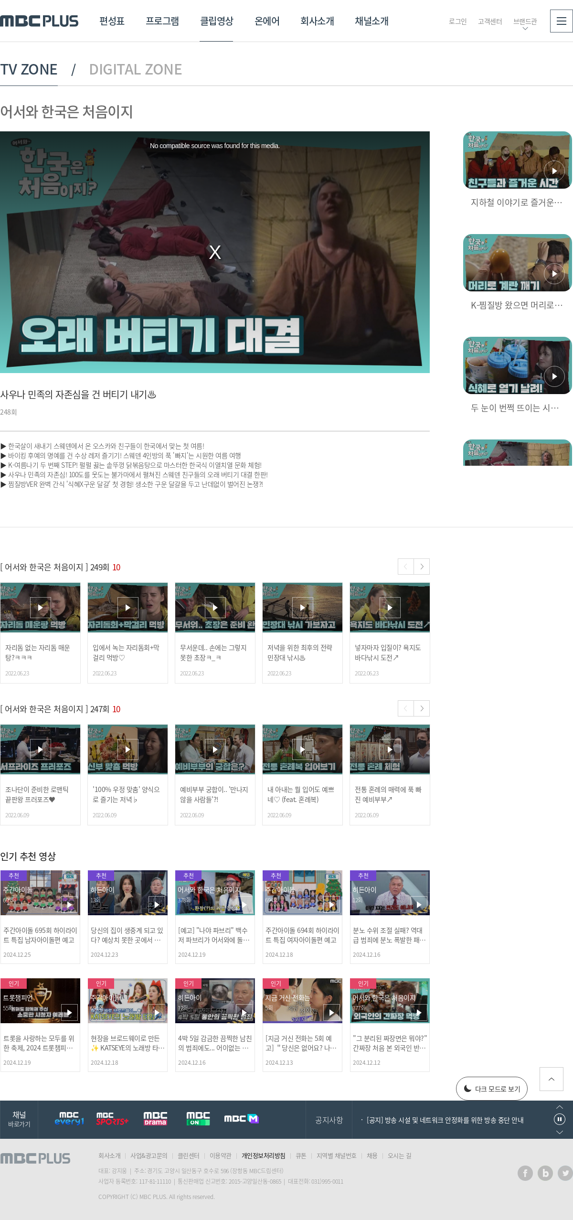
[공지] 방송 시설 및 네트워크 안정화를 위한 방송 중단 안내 (445, 1119)
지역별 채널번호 (337, 1155)
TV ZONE (29, 68)
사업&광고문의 (149, 1155)
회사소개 (317, 21)
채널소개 (371, 21)
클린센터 (189, 1155)
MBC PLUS (39, 21)
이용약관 (221, 1155)
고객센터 (490, 21)
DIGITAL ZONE (135, 68)
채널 (19, 1118)
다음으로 (560, 1132)
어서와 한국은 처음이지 (66, 111)
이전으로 (560, 1107)
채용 (372, 1155)
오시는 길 (400, 1155)
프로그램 (162, 21)
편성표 (112, 21)
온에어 (267, 21)
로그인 (458, 21)
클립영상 (216, 21)
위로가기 (551, 1079)
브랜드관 (525, 21)
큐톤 (301, 1155)
